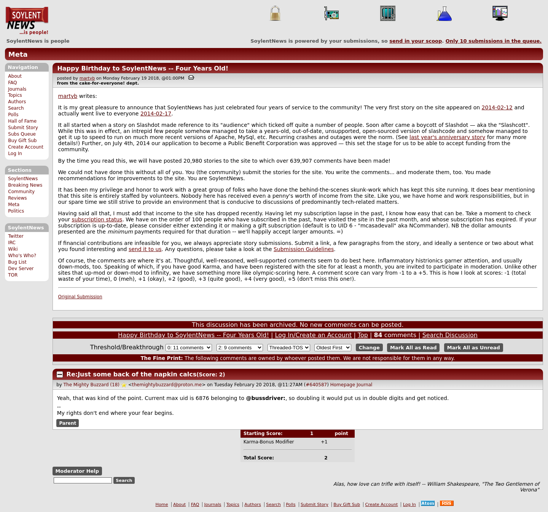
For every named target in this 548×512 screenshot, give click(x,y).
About (15, 76)
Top (363, 335)
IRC (12, 242)
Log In (15, 153)
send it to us (145, 249)
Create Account (25, 147)
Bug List (17, 262)
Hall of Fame (22, 121)
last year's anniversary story (447, 137)
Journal (365, 384)
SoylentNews (27, 21)
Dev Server (20, 268)
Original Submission (80, 296)
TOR (13, 275)
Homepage (342, 384)
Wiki (13, 249)
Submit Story (23, 127)
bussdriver (267, 398)
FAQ (12, 82)
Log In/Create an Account (313, 335)
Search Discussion (450, 335)
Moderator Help (77, 471)
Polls (13, 114)
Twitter (15, 236)
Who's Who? (22, 255)
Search (16, 108)
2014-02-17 (155, 113)
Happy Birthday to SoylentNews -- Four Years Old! (142, 68)
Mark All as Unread (473, 347)
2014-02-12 (497, 107)
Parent (67, 423)
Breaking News (25, 185)
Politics (16, 211)
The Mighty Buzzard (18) (91, 384)
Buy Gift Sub (22, 140)
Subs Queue (22, 134)
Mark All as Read (413, 347)
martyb (87, 78)
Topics (15, 95)
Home (162, 504)
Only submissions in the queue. (494, 41)
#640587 (316, 384)
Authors (17, 101)
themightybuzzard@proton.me (167, 384)
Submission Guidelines (304, 249)
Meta (18, 54)
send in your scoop (415, 41)
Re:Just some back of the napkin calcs (132, 374)
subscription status (97, 219)
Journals (17, 89)
